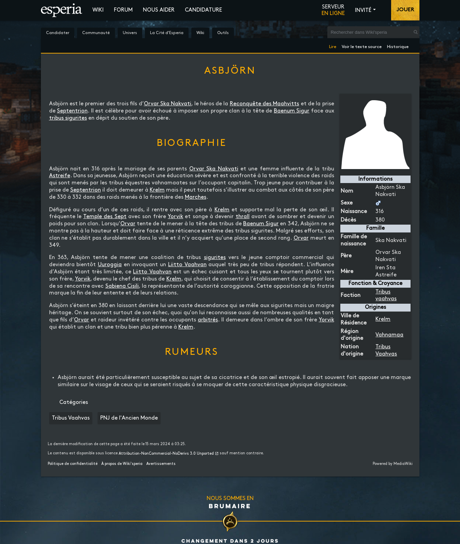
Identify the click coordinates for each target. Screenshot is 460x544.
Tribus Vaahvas (71, 418)
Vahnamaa (389, 334)
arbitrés (208, 319)
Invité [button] (363, 10)
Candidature (203, 10)
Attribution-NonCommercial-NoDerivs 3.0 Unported (166, 453)
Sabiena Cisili (122, 286)
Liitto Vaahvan (187, 264)
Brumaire (230, 506)
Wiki (98, 10)
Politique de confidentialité (73, 464)
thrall (243, 216)
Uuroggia (110, 264)
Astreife (59, 175)
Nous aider (159, 10)
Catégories (73, 402)
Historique (398, 45)
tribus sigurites (68, 118)
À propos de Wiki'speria (122, 464)
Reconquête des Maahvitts (264, 103)
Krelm (382, 319)
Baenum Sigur (292, 111)
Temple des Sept (105, 216)
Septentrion (72, 111)
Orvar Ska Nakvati (168, 103)
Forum (123, 10)
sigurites (215, 257)
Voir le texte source (362, 45)
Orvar (127, 223)
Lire (332, 45)
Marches (195, 197)
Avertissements (161, 464)
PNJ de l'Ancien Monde (129, 418)
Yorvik (175, 216)
